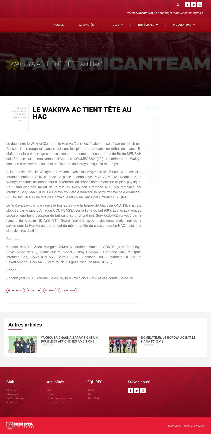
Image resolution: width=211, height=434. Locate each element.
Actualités (88, 25)
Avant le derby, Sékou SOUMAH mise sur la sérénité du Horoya (182, 150)
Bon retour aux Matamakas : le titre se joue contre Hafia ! (182, 181)
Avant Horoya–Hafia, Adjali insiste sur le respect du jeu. (181, 160)
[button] (178, 4)
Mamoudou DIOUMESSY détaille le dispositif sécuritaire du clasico (182, 140)
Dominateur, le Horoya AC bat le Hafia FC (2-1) (181, 129)
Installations (184, 25)
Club (118, 25)
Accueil (59, 24)
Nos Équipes (148, 25)
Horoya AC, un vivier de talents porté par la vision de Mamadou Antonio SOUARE (182, 171)
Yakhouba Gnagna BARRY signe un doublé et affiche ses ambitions (182, 119)
